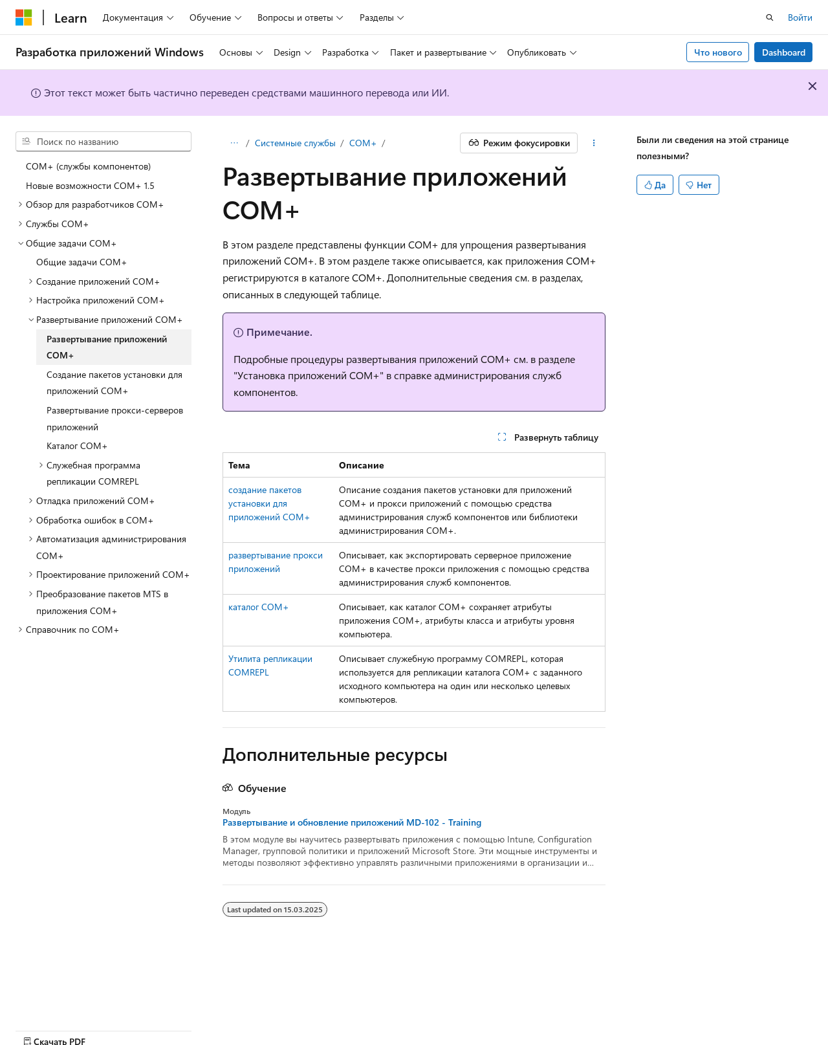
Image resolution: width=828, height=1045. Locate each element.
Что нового (718, 52)
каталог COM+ (258, 606)
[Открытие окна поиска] (770, 17)
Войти (800, 17)
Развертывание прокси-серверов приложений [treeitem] (115, 418)
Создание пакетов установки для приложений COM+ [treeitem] (114, 382)
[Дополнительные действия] (594, 143)
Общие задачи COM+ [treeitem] (81, 262)
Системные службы (295, 143)
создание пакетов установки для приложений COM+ (269, 503)
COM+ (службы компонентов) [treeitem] (88, 166)
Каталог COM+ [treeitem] (77, 445)
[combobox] (103, 141)
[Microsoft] (24, 17)
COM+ (363, 143)
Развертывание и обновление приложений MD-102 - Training (352, 822)
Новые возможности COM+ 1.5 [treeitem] (90, 185)
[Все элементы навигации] (234, 143)
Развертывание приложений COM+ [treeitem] (107, 347)
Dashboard (783, 52)
